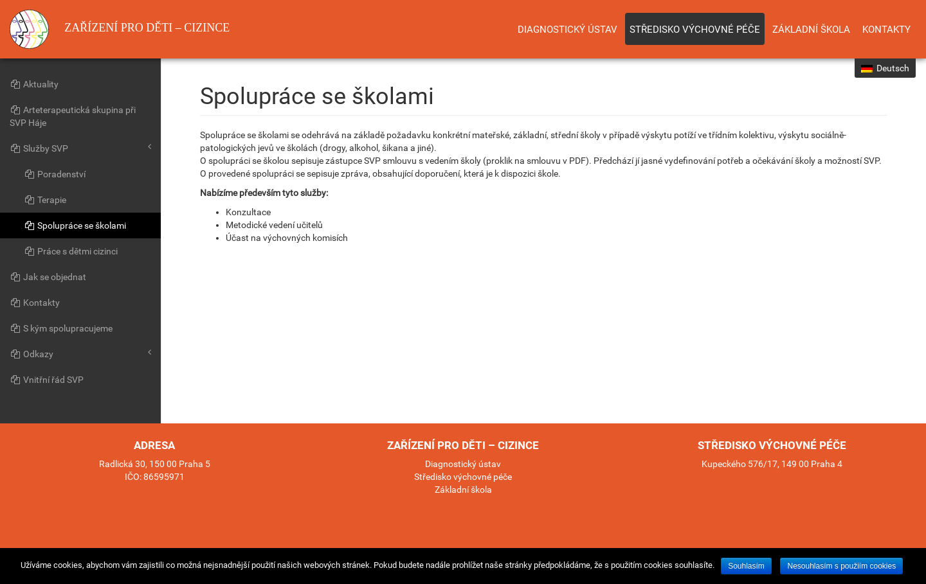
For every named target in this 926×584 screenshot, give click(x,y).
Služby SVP (80, 148)
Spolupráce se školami (75, 225)
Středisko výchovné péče (695, 29)
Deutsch (885, 68)
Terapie (45, 200)
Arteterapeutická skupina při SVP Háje (73, 116)
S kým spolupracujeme (61, 328)
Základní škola (811, 29)
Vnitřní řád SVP (47, 380)
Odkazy (80, 353)
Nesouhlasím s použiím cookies (841, 566)
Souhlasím (746, 566)
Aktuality (34, 84)
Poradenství (55, 174)
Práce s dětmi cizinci (71, 251)
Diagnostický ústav (567, 29)
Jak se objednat (48, 277)
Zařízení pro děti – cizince (120, 29)
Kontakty (886, 29)
